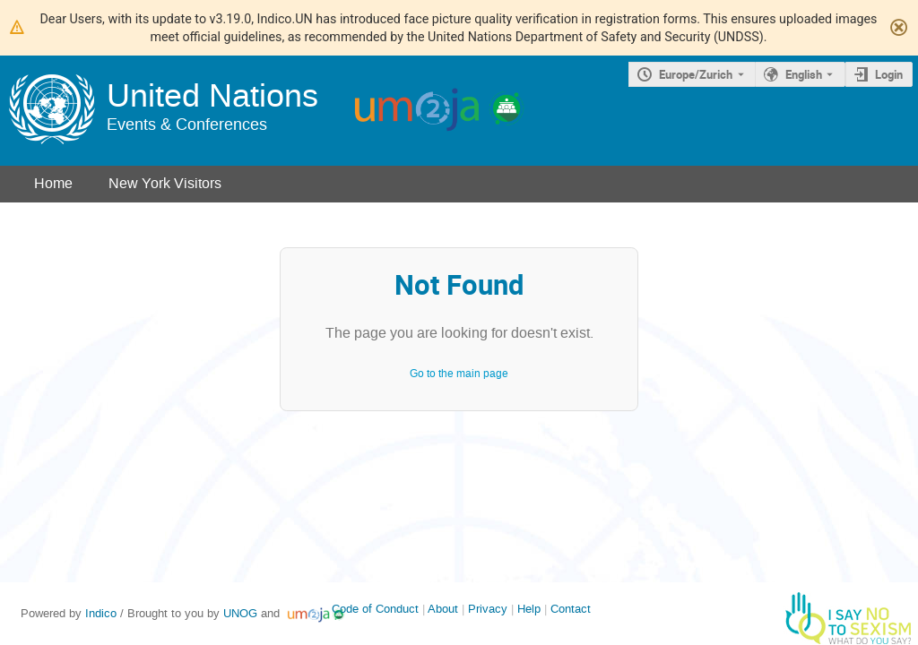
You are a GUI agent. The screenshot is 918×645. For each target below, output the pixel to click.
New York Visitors (164, 183)
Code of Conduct (375, 608)
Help (529, 608)
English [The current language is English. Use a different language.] (803, 74)
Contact (570, 608)
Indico (101, 613)
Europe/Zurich (695, 74)
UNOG (240, 613)
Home (53, 183)
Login (889, 74)
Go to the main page (459, 373)
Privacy (487, 608)
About (443, 608)
